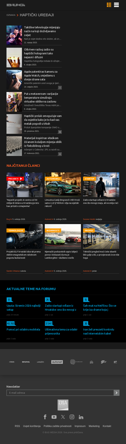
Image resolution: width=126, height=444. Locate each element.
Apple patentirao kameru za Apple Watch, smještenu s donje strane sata (40, 75)
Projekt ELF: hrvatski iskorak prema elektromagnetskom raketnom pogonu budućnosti (23, 254)
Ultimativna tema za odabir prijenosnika (61, 331)
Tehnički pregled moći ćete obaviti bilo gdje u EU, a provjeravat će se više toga (101, 254)
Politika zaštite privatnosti (57, 426)
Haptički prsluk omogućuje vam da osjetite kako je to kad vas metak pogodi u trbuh (43, 119)
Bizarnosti (53, 230)
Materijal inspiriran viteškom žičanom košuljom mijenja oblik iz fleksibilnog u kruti (43, 141)
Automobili (53, 179)
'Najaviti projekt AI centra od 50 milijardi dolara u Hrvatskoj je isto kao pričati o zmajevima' (22, 203)
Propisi (89, 230)
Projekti (13, 179)
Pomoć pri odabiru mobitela (23, 329)
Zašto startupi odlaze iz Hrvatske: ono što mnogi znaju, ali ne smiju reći (100, 201)
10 (59, 131)
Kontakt (107, 426)
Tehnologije (15, 230)
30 (85, 323)
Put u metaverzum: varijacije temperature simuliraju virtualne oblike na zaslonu (41, 97)
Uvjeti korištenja (32, 426)
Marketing (94, 426)
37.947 (48, 323)
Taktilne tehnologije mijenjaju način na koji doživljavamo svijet (42, 31)
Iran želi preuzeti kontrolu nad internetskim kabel (98, 331)
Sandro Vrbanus (13, 271)
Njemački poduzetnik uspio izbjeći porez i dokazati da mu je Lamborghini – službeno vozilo (61, 254)
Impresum (80, 426)
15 (85, 300)
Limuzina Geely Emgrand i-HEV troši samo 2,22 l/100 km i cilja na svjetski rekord (62, 203)
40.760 (10, 323)
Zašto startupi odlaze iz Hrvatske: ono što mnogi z (60, 307)
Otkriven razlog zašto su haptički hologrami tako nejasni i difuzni (38, 53)
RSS (17, 426)
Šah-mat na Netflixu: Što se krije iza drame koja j (99, 307)
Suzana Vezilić (89, 219)
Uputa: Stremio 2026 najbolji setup (23, 307)
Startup (89, 179)
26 (47, 300)
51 (8, 300)
